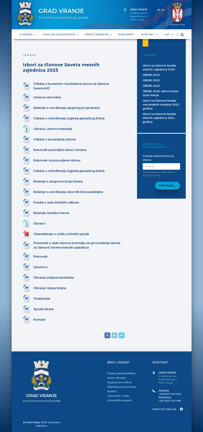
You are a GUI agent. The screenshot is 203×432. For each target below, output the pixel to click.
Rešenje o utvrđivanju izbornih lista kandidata (68, 192)
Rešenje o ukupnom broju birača (58, 181)
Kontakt (39, 319)
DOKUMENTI (126, 34)
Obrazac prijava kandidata (53, 277)
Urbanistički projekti (119, 400)
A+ (159, 9)
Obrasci (39, 223)
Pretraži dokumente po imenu (158, 158)
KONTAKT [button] (148, 34)
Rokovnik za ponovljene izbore (57, 160)
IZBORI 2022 (151, 80)
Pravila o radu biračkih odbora (56, 202)
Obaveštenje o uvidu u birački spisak (61, 234)
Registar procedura (119, 382)
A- (163, 9)
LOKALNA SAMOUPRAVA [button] (58, 34)
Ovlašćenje (41, 298)
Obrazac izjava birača (49, 288)
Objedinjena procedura (121, 386)
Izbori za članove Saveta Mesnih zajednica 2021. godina (159, 118)
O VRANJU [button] (26, 34)
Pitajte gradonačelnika (121, 373)
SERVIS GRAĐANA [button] (97, 34)
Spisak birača (43, 309)
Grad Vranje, (33, 422)
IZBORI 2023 (151, 75)
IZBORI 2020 (151, 85)
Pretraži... (167, 185)
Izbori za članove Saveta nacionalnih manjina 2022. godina (161, 104)
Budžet (112, 391)
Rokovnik (40, 256)
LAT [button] (168, 34)
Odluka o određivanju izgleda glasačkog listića (69, 118)
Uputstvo (40, 267)
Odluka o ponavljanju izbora (54, 139)
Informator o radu (118, 395)
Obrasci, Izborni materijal (52, 129)
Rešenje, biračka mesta (51, 213)
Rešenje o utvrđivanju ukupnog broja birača (66, 108)
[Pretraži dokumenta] (161, 166)
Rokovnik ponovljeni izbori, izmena (59, 150)
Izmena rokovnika (47, 97)
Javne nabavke (116, 377)
